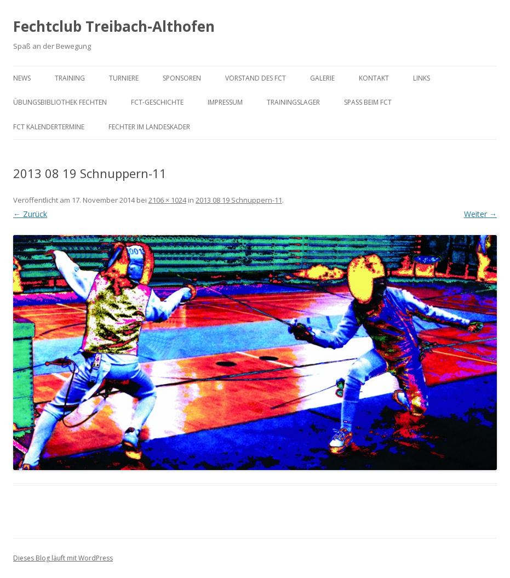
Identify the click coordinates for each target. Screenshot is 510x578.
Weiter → (480, 214)
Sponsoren (182, 78)
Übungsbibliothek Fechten (60, 102)
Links (421, 78)
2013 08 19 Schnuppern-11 (239, 200)
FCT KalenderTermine (48, 126)
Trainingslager (293, 102)
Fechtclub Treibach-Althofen (114, 26)
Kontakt (374, 78)
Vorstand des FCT (255, 78)
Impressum (225, 102)
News (22, 78)
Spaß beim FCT (368, 102)
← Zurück (30, 214)
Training (70, 78)
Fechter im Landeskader (149, 126)
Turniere (124, 78)
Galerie (322, 78)
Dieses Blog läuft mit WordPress (63, 558)
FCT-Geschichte (157, 102)
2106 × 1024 (167, 200)
